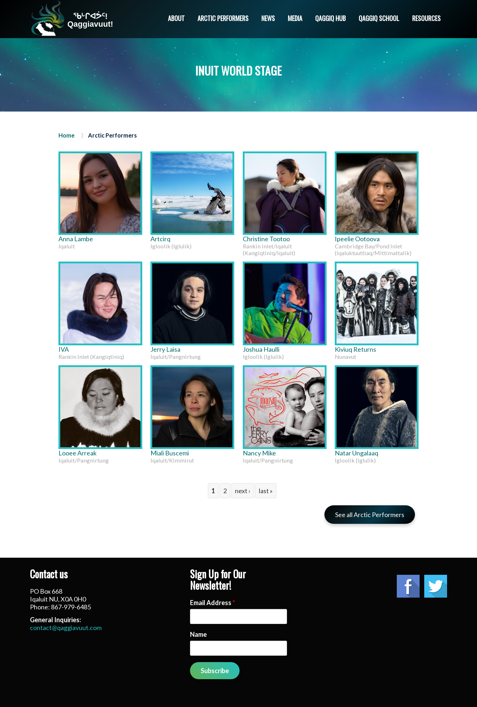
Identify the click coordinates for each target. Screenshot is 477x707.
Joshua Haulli (261, 349)
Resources (426, 18)
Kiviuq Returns (355, 349)
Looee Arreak (77, 453)
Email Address (212, 603)
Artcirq (160, 239)
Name (198, 634)
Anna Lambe (75, 239)
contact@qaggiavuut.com (66, 627)
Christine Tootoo (266, 239)
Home (66, 135)
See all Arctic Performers (369, 514)
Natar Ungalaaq (356, 453)
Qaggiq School (379, 18)
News (268, 18)
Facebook (408, 586)
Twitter (435, 586)
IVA (63, 349)
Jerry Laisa (165, 349)
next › (243, 491)
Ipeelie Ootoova (357, 239)
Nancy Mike (259, 453)
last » (266, 491)
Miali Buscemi (169, 453)
